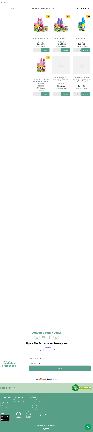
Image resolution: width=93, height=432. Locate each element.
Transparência (34, 410)
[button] (81, 388)
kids (5, 2)
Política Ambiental (5, 406)
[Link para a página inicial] (1, 2)
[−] (33, 50)
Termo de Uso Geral (36, 402)
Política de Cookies (35, 408)
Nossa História (4, 400)
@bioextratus (47, 347)
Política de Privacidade (37, 406)
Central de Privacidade (37, 400)
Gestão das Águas (5, 404)
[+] (40, 50)
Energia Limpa (4, 402)
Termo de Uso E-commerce (38, 404)
